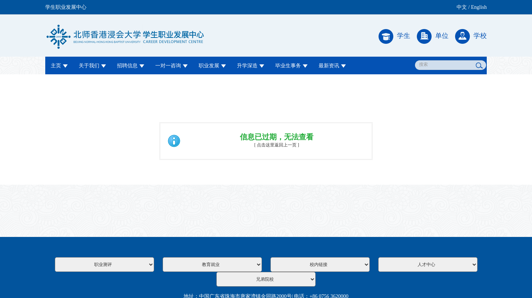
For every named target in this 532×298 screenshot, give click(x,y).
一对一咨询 (171, 65)
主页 (59, 65)
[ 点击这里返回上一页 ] (276, 145)
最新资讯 (332, 65)
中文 (462, 7)
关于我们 (92, 65)
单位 (432, 36)
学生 (394, 36)
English (479, 7)
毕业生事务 (291, 65)
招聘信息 (130, 65)
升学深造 (250, 65)
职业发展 (212, 65)
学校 (471, 36)
